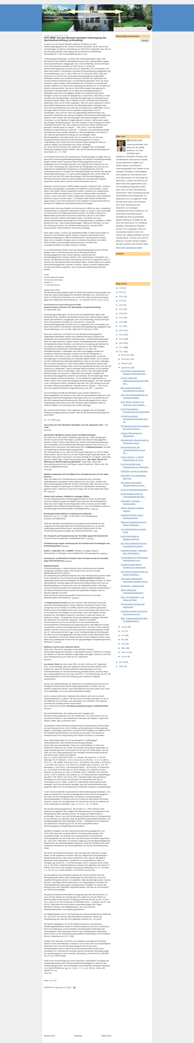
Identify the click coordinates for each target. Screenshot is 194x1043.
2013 (121, 343)
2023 (121, 301)
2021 (121, 309)
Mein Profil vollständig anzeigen (129, 248)
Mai (123, 639)
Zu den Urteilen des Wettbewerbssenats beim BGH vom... (135, 381)
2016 (121, 330)
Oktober (124, 363)
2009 (121, 666)
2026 (121, 288)
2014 (121, 339)
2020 (121, 313)
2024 (121, 296)
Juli (122, 631)
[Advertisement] (65, 1014)
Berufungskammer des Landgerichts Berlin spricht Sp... (133, 450)
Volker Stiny (136, 140)
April (123, 644)
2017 (121, 326)
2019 (121, 318)
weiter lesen (48, 469)
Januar (124, 656)
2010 (121, 662)
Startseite (78, 1035)
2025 (121, 292)
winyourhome (57, 12)
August (124, 627)
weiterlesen (51, 491)
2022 (121, 305)
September (126, 368)
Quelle (95, 531)
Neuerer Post (49, 1035)
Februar (124, 652)
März (123, 648)
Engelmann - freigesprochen (132, 586)
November (125, 359)
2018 (121, 322)
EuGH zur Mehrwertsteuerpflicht (134, 490)
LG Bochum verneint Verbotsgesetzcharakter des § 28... (134, 419)
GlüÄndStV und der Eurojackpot (134, 471)
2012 (121, 347)
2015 (121, 335)
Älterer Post (106, 1035)
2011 (121, 351)
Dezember (125, 355)
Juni (123, 635)
